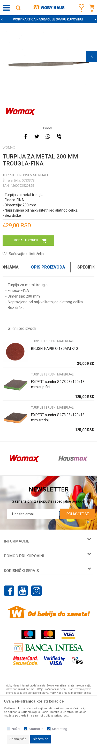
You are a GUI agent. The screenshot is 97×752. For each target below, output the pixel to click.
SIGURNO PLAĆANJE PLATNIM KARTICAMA (48, 19)
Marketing (59, 729)
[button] (18, 7)
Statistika (36, 729)
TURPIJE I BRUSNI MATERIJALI (25, 175)
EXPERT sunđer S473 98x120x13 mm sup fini (58, 384)
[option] (48, 19)
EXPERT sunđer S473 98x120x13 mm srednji (58, 417)
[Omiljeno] (80, 14)
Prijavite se (77, 514)
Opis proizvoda (48, 267)
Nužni (16, 729)
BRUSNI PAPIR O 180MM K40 (54, 348)
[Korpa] (92, 14)
